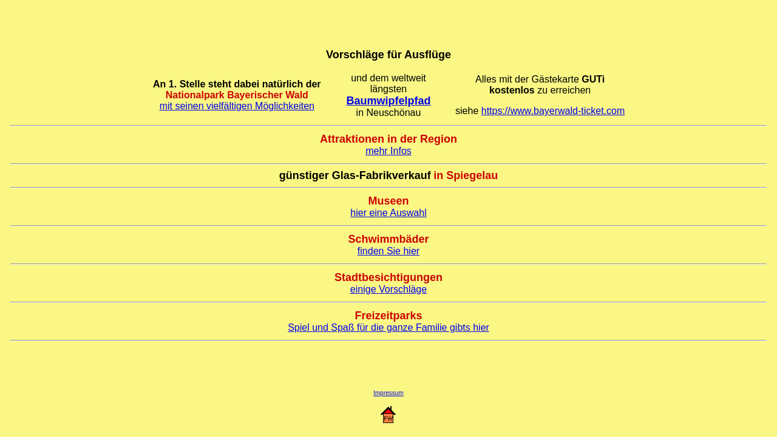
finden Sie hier (388, 251)
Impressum (388, 393)
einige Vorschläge (388, 289)
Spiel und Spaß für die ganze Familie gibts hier (388, 327)
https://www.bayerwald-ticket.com (553, 111)
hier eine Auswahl (388, 213)
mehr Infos (388, 151)
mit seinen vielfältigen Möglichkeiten (237, 106)
